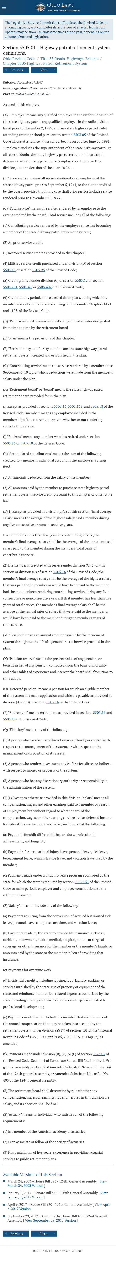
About (77, 1251)
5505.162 (75, 406)
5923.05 (99, 1054)
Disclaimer (43, 1251)
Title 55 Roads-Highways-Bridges (69, 58)
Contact (62, 1251)
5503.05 (79, 134)
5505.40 (25, 287)
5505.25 (38, 270)
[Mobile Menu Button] (4, 8)
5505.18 (97, 406)
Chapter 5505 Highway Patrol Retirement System (45, 63)
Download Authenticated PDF (30, 94)
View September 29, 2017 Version (50, 1220)
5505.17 (81, 280)
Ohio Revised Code (19, 58)
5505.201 (10, 287)
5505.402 (44, 287)
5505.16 (9, 270)
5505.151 (82, 881)
